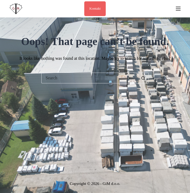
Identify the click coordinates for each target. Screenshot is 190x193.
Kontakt (95, 8)
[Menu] (178, 8)
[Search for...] (89, 78)
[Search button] (143, 78)
